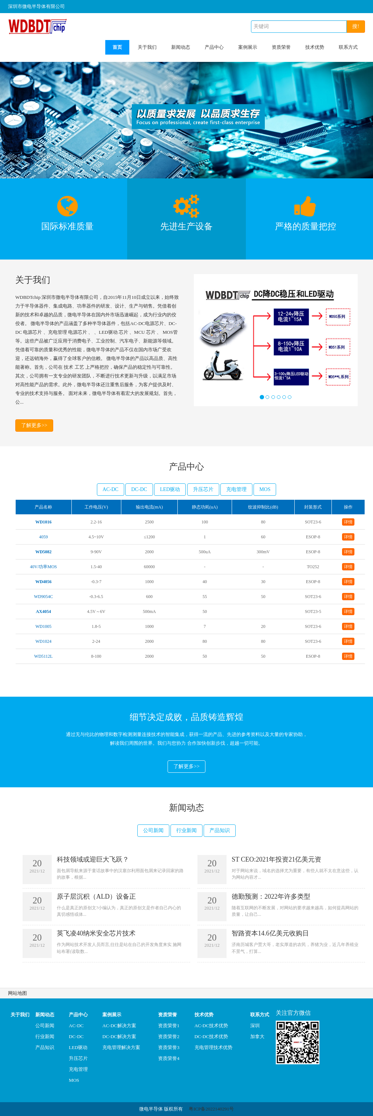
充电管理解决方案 (121, 1047)
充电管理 (236, 489)
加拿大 (257, 1036)
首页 (117, 47)
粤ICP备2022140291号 (211, 1109)
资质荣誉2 (169, 1036)
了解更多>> (34, 425)
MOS (264, 489)
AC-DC (111, 489)
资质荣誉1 (169, 1025)
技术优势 (314, 47)
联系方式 (348, 47)
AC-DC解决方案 (119, 1025)
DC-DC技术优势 (211, 1036)
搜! (355, 26)
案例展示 (247, 47)
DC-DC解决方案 (119, 1036)
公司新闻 (153, 830)
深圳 (255, 1025)
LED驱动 (170, 489)
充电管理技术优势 (213, 1047)
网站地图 (17, 993)
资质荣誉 (281, 47)
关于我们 (147, 47)
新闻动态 (180, 47)
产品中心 (214, 47)
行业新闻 (186, 830)
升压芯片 (203, 489)
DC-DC (139, 489)
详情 (348, 522)
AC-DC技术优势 (211, 1025)
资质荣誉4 (169, 1058)
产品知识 (219, 830)
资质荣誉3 (169, 1047)
